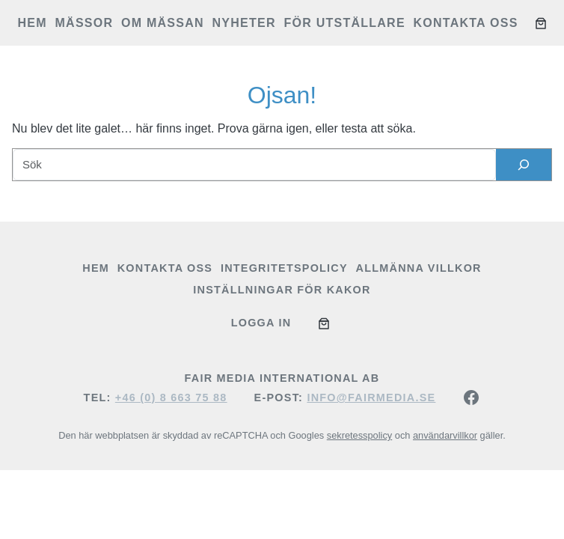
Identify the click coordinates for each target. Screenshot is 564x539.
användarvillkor (445, 435)
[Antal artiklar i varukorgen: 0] (541, 23)
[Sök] (523, 164)
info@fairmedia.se (371, 398)
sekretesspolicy (359, 435)
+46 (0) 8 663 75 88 (171, 398)
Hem (32, 22)
